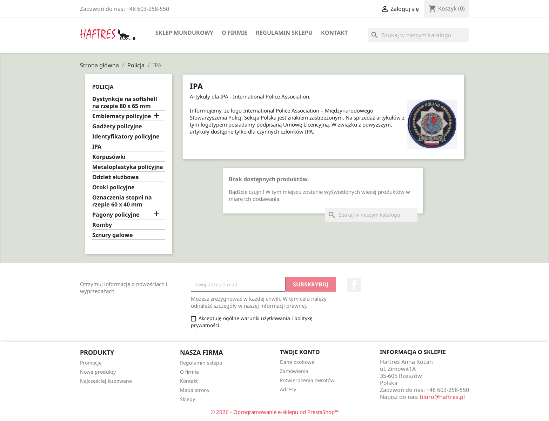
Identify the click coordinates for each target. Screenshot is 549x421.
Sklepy (187, 399)
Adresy (288, 389)
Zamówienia (294, 371)
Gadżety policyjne (117, 126)
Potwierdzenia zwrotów (307, 380)
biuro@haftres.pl (442, 397)
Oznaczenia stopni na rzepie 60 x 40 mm (122, 201)
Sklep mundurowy (184, 32)
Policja (102, 86)
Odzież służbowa (115, 177)
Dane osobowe (297, 362)
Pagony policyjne (116, 214)
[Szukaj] (418, 35)
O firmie (234, 32)
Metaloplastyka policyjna (127, 167)
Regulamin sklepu (284, 32)
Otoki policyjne (113, 187)
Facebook (354, 285)
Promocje (91, 362)
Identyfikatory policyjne (126, 136)
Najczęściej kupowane (106, 381)
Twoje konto (300, 352)
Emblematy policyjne (121, 116)
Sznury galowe (112, 235)
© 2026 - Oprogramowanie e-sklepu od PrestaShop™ (274, 411)
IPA (96, 146)
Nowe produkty (98, 371)
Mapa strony (194, 390)
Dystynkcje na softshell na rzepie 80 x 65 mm (124, 102)
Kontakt (334, 32)
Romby (102, 225)
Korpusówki (109, 157)
